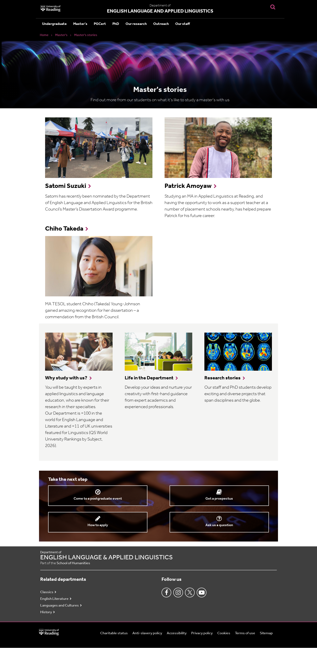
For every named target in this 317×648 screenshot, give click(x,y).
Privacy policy (202, 633)
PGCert (100, 24)
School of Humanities (73, 563)
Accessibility (177, 633)
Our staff (182, 24)
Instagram (178, 592)
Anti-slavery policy (147, 633)
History (46, 612)
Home (44, 35)
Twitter (190, 592)
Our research (136, 24)
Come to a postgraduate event (98, 499)
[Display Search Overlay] (272, 7)
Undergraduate (54, 24)
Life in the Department (149, 378)
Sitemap (266, 633)
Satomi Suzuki (65, 186)
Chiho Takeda (64, 229)
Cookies (223, 633)
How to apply (98, 525)
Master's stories (85, 35)
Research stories (222, 378)
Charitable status (114, 633)
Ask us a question (219, 525)
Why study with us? (66, 378)
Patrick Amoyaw (188, 186)
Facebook (166, 592)
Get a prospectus (219, 499)
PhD (115, 24)
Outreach (161, 24)
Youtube (201, 592)
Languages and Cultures (59, 606)
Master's (80, 24)
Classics (46, 592)
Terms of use (245, 633)
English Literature (54, 599)
